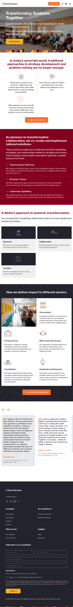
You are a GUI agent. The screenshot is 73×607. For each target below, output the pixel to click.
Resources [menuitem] (41, 538)
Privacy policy (40, 599)
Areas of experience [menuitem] (44, 514)
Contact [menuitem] (8, 524)
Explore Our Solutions (36, 120)
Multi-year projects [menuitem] (44, 517)
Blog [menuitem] (39, 534)
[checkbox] (36, 577)
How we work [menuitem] (10, 538)
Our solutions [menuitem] (10, 534)
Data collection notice (53, 599)
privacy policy (57, 584)
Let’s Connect (14, 41)
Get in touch (54, 3)
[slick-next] (8, 409)
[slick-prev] (3, 409)
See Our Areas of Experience (36, 392)
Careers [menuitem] (8, 521)
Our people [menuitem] (9, 517)
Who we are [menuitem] (10, 514)
